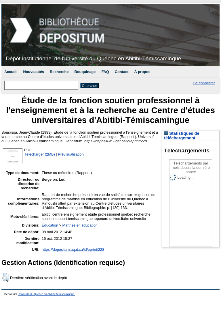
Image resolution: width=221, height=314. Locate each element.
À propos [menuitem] (142, 72)
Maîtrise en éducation (80, 225)
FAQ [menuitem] (105, 72)
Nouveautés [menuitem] (33, 72)
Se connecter (204, 83)
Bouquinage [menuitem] (85, 72)
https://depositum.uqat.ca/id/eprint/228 (73, 249)
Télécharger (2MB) (39, 154)
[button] (5, 277)
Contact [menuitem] (122, 72)
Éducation (50, 225)
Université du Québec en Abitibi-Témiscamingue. (46, 294)
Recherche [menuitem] (59, 72)
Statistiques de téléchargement (181, 135)
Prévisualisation (71, 154)
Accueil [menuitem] (11, 72)
